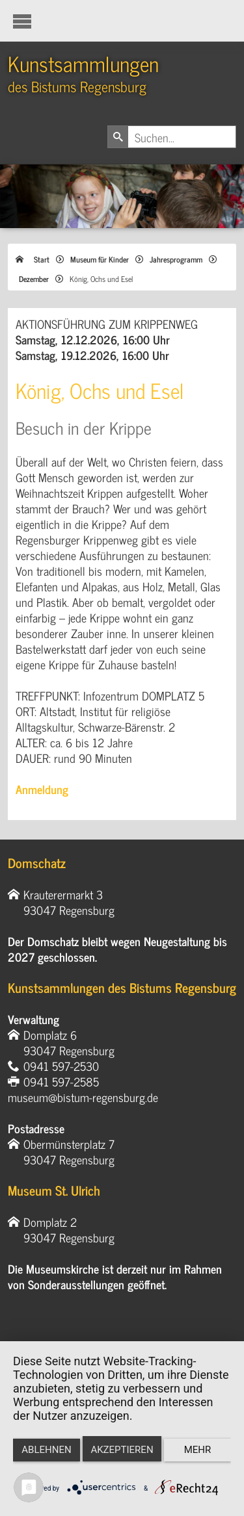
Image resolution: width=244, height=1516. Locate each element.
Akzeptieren (121, 1450)
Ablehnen (46, 1450)
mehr (197, 1450)
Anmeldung (42, 789)
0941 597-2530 (61, 1065)
